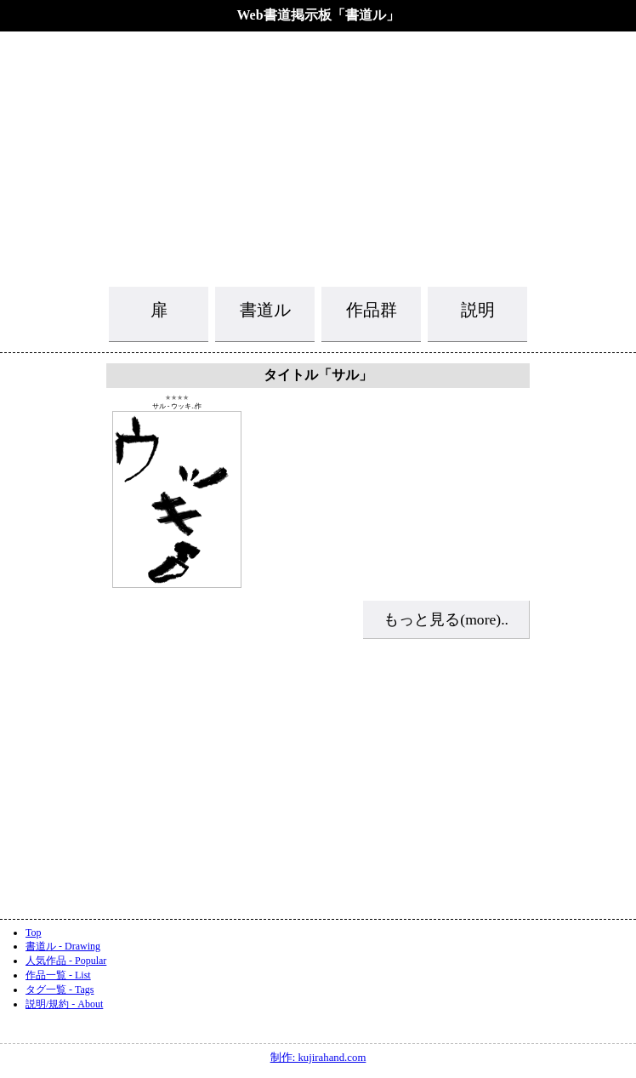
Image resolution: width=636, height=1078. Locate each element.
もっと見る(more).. (445, 619)
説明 (478, 309)
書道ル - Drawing (63, 946)
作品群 (371, 309)
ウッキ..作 (186, 406)
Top (34, 932)
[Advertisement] (318, 157)
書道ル (265, 309)
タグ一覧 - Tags (60, 989)
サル (159, 406)
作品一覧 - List (58, 975)
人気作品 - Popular (66, 961)
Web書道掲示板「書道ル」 (317, 15)
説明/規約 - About (64, 1004)
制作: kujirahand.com (318, 1058)
